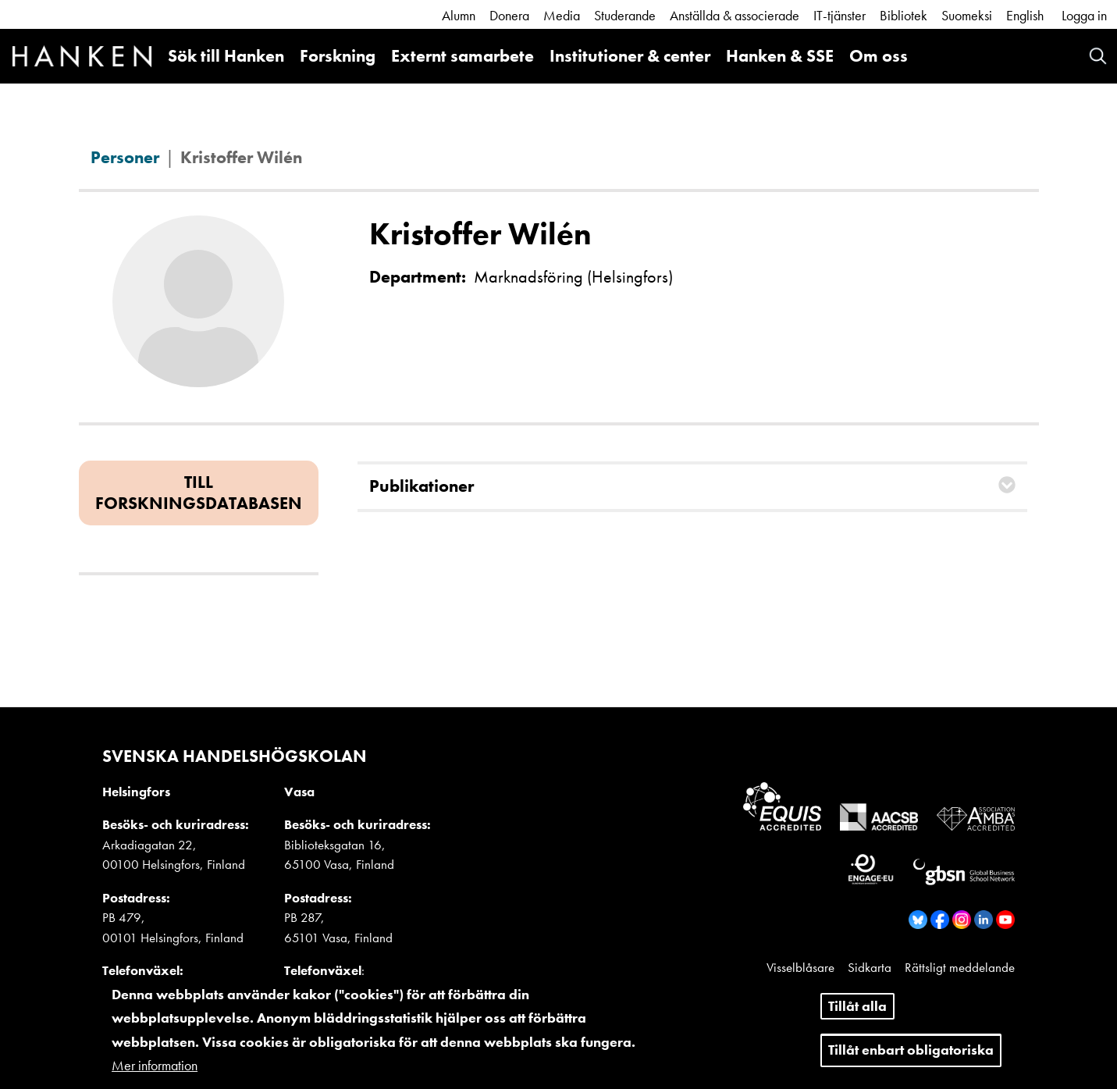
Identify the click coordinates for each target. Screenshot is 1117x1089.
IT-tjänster (839, 15)
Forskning (337, 55)
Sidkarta (869, 967)
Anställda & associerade (734, 15)
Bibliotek (903, 15)
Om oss (878, 55)
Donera (509, 15)
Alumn (458, 15)
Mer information (154, 1075)
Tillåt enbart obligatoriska (911, 1059)
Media (561, 15)
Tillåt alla (857, 1015)
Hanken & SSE (780, 55)
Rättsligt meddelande (960, 967)
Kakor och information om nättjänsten (848, 986)
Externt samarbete (462, 55)
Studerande (625, 15)
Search (1098, 56)
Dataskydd (987, 986)
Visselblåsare (800, 967)
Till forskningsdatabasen (198, 492)
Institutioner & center (630, 55)
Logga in (1084, 15)
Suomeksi (966, 15)
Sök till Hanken (226, 55)
